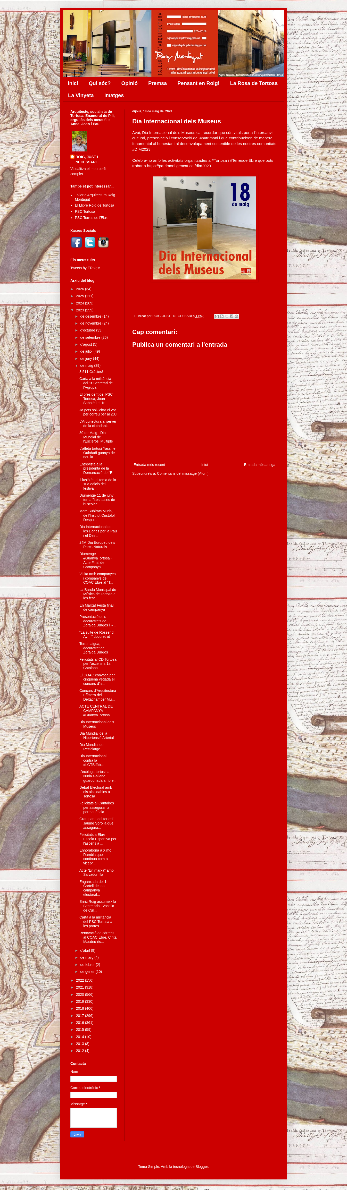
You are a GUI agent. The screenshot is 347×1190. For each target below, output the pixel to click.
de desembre (91, 316)
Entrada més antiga (259, 465)
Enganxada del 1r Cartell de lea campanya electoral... (93, 888)
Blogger (202, 1166)
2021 (80, 987)
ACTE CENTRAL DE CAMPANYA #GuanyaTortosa (96, 710)
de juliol (86, 351)
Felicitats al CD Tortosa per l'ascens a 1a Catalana (98, 663)
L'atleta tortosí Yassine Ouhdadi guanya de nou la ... (97, 452)
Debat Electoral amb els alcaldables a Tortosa (95, 791)
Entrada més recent (149, 465)
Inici (73, 83)
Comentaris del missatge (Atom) (183, 473)
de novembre (91, 323)
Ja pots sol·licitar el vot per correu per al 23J (98, 412)
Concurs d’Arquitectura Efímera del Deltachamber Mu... (97, 694)
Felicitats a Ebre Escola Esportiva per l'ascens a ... (97, 838)
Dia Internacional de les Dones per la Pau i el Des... (98, 531)
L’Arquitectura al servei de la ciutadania (97, 423)
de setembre (90, 337)
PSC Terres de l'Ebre (92, 218)
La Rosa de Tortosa (254, 83)
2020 (80, 994)
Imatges (114, 95)
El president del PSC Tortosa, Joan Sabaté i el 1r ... (96, 398)
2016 (80, 1023)
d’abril (85, 950)
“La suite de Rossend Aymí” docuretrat (96, 634)
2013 (80, 1044)
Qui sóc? (100, 83)
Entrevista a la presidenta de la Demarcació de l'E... (97, 468)
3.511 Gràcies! (91, 372)
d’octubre (88, 330)
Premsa (157, 83)
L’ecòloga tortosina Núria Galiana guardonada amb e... (98, 776)
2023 (80, 310)
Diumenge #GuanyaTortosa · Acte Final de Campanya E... (95, 560)
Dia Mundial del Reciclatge (91, 747)
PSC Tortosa (85, 211)
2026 (80, 289)
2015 (80, 1029)
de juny (86, 358)
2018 (80, 1008)
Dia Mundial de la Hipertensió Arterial (96, 735)
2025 (80, 296)
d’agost (86, 344)
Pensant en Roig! (198, 83)
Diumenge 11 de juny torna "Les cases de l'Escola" (97, 499)
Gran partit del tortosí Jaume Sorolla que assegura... (96, 823)
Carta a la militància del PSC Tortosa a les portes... (95, 921)
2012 (80, 1051)
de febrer (88, 965)
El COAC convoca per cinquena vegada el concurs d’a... (97, 679)
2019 (80, 1001)
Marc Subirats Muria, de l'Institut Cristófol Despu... (97, 515)
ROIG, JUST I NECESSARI (87, 159)
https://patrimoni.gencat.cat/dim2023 (179, 166)
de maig (87, 365)
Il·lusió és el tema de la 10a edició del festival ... (97, 484)
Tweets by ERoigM (85, 268)
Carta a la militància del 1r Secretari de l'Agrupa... (96, 383)
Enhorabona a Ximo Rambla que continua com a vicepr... (95, 856)
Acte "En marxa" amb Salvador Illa (96, 872)
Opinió (129, 83)
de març (87, 957)
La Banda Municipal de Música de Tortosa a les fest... (97, 594)
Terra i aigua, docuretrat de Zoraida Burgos (93, 648)
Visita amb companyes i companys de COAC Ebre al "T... (97, 578)
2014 (80, 1037)
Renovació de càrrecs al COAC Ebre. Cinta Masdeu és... (98, 937)
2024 (80, 303)
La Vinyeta (81, 95)
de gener (87, 972)
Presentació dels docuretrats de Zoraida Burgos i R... (97, 621)
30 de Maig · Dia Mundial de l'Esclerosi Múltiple (96, 437)
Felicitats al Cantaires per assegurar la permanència (96, 807)
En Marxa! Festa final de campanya (96, 607)
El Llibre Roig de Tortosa (94, 205)
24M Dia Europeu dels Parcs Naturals (97, 544)
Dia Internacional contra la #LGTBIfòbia (92, 760)
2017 (80, 1016)
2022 (80, 980)
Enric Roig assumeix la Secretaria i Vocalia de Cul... (97, 905)
